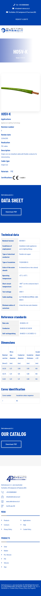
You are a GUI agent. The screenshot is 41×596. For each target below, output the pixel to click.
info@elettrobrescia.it (22, 8)
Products (6, 520)
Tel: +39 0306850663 (22, 5)
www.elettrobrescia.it (13, 501)
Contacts (6, 525)
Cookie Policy (27, 529)
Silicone (6, 563)
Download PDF (11, 212)
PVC (11, 171)
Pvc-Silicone (7, 555)
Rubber (6, 551)
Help (24, 525)
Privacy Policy (8, 529)
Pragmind (33, 588)
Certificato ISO (10, 506)
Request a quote (22, 19)
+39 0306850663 (11, 492)
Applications (27, 520)
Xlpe (5, 567)
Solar (5, 547)
